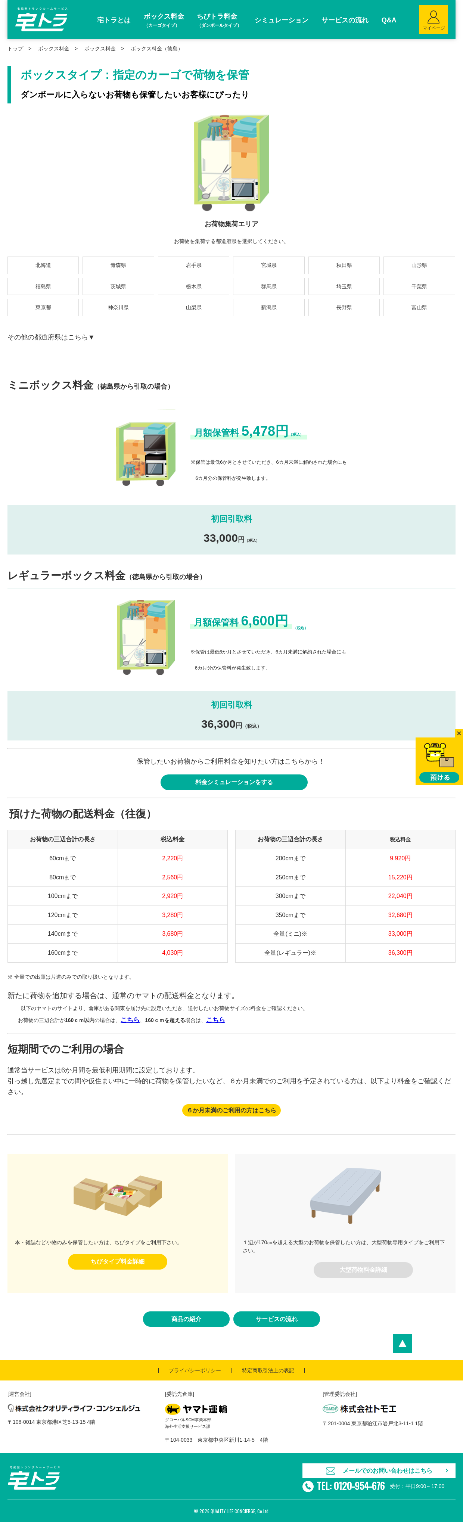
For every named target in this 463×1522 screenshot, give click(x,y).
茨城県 (118, 286)
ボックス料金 (100, 49)
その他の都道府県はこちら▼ (51, 337)
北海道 (43, 265)
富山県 (419, 307)
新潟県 (269, 307)
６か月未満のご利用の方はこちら (231, 1110)
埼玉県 (344, 286)
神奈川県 (118, 307)
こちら (130, 1020)
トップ (15, 49)
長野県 (344, 307)
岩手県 (194, 265)
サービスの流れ (277, 1319)
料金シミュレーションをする (234, 782)
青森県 (118, 265)
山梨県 (194, 307)
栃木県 (194, 286)
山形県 (419, 265)
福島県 (43, 286)
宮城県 (269, 265)
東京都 (43, 307)
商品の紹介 (186, 1319)
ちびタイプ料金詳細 (118, 1261)
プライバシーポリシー (195, 1370)
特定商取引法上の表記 (268, 1370)
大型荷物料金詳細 (363, 1270)
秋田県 (344, 265)
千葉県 (419, 286)
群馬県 (269, 286)
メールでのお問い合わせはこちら (387, 1470)
